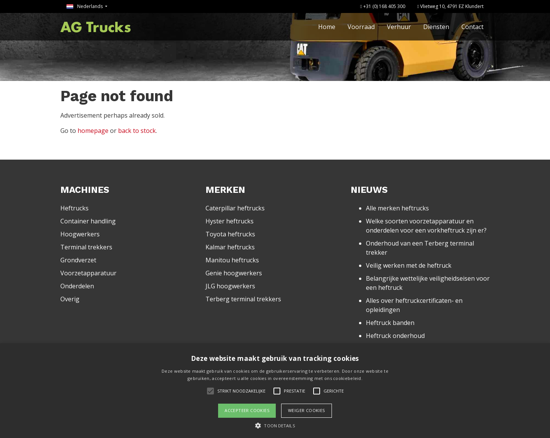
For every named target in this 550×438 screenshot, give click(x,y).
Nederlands (85, 6)
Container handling (88, 221)
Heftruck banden (390, 322)
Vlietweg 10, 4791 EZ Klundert (450, 6)
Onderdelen (77, 286)
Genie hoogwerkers (233, 273)
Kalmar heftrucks (230, 247)
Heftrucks (74, 208)
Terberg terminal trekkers (243, 299)
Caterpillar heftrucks (235, 208)
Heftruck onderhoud (395, 335)
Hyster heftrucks (229, 221)
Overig (69, 299)
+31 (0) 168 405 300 (382, 6)
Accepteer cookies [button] (247, 410)
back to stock (137, 130)
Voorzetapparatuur (88, 273)
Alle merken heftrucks (397, 208)
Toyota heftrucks (230, 234)
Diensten (436, 27)
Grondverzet (78, 260)
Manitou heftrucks (232, 260)
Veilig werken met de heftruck (408, 265)
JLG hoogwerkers (230, 286)
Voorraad (361, 27)
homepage (93, 130)
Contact (472, 27)
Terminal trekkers (86, 247)
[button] (274, 425)
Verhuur (399, 27)
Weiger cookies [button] (306, 410)
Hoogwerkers (80, 234)
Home (326, 27)
